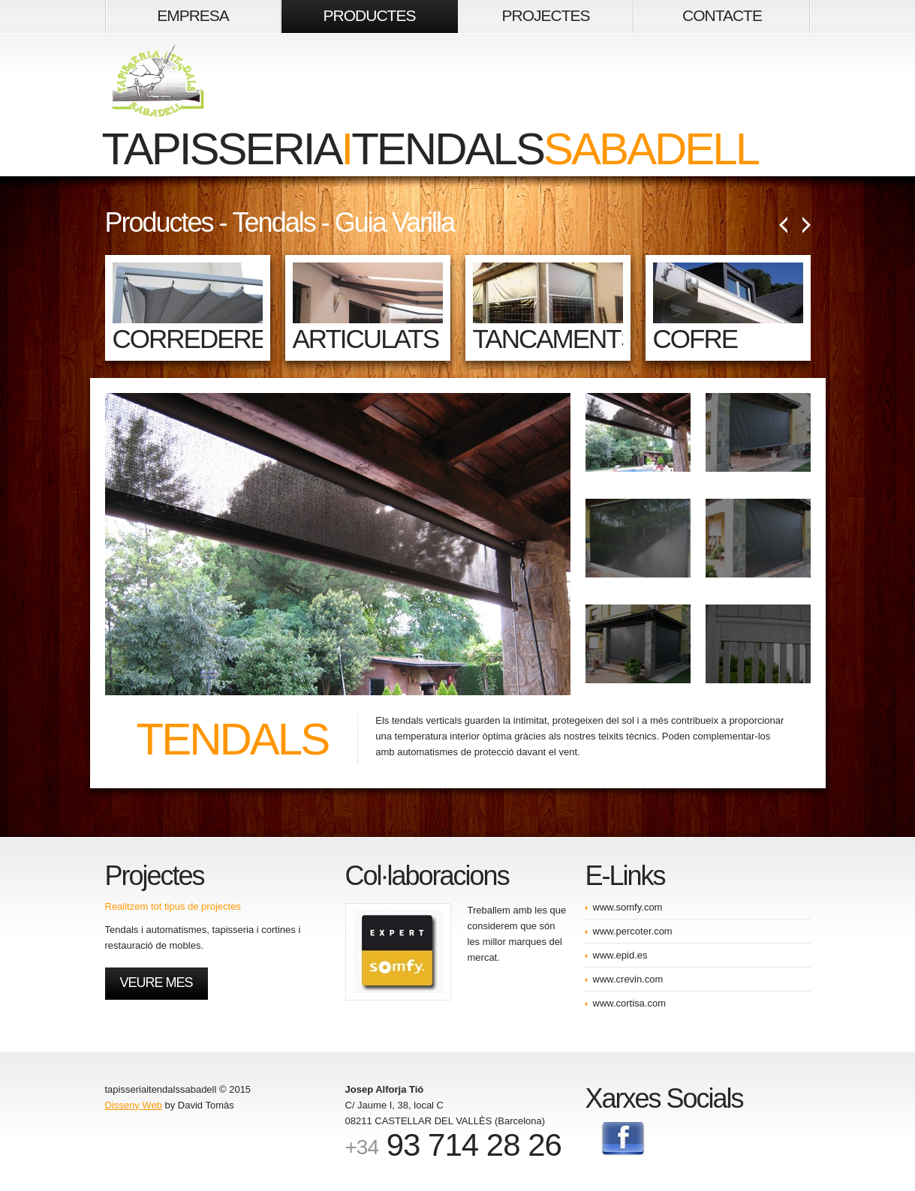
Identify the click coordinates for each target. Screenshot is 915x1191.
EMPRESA (193, 15)
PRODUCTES (370, 15)
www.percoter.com (633, 931)
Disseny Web (133, 1105)
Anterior (783, 225)
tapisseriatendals (430, 109)
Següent (806, 225)
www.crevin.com (628, 979)
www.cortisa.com (630, 1003)
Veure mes (156, 982)
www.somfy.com (628, 907)
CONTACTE (722, 15)
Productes (159, 222)
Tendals (274, 222)
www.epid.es (620, 955)
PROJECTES (545, 15)
